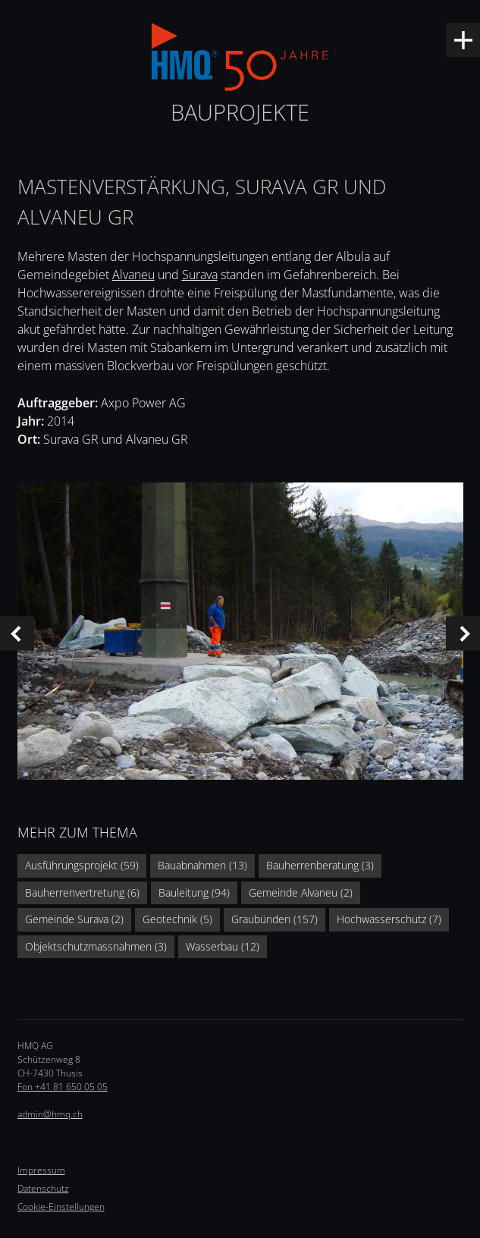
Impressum (41, 1170)
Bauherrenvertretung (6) (82, 892)
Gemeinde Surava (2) (74, 919)
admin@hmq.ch (50, 1114)
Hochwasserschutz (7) (389, 919)
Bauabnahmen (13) (202, 865)
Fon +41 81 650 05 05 (62, 1086)
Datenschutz (43, 1188)
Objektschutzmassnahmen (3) (96, 946)
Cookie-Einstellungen (61, 1206)
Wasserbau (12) (222, 946)
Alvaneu (133, 274)
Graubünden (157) (274, 919)
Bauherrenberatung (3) (320, 865)
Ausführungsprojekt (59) (82, 865)
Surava (200, 274)
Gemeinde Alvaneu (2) (301, 892)
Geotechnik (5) (177, 919)
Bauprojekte (240, 112)
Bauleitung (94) (194, 892)
